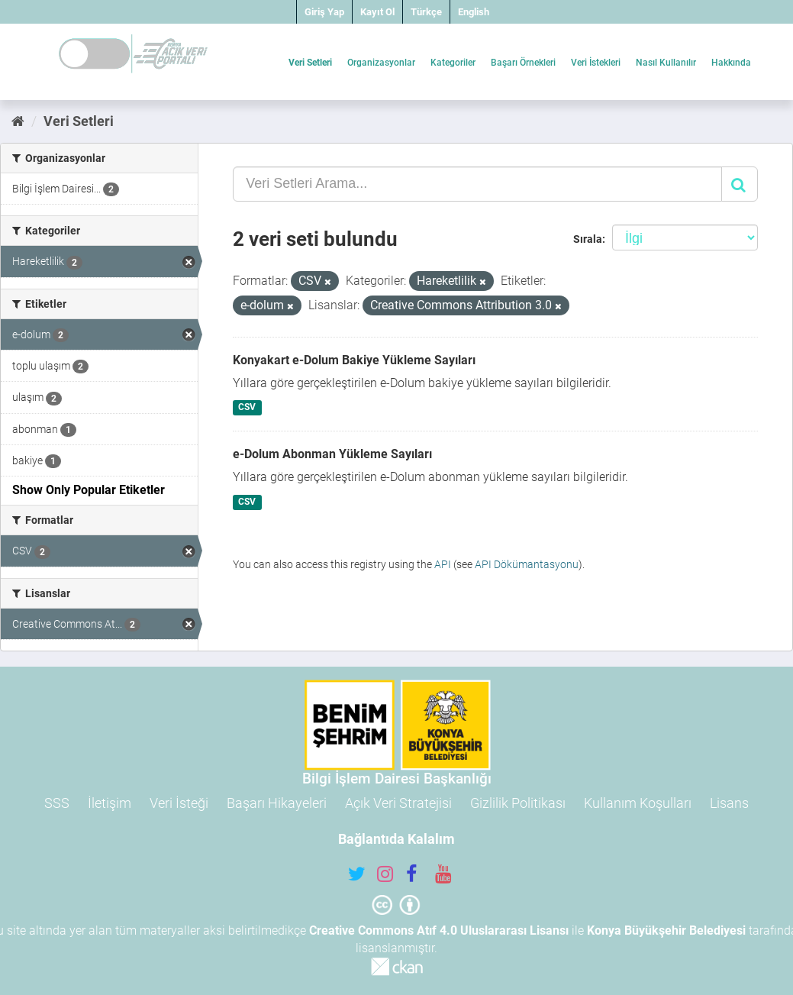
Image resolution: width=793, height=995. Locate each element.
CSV (247, 407)
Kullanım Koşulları (637, 803)
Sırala (587, 239)
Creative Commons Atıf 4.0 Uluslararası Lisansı (439, 930)
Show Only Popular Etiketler (88, 490)
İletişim (109, 803)
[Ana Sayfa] (17, 121)
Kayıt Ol (377, 12)
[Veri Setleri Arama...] (477, 184)
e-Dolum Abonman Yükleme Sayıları (332, 454)
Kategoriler (452, 62)
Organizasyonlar (381, 62)
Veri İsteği (179, 803)
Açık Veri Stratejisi (398, 803)
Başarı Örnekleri (523, 62)
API (442, 564)
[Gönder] (739, 184)
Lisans (729, 803)
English (473, 12)
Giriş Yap (324, 12)
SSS (56, 803)
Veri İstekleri (596, 62)
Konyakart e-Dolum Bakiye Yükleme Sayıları (354, 360)
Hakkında (731, 62)
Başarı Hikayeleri (277, 803)
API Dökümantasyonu (527, 564)
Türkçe (426, 12)
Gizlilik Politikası (518, 803)
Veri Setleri (310, 62)
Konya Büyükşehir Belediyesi (666, 930)
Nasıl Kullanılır (666, 62)
